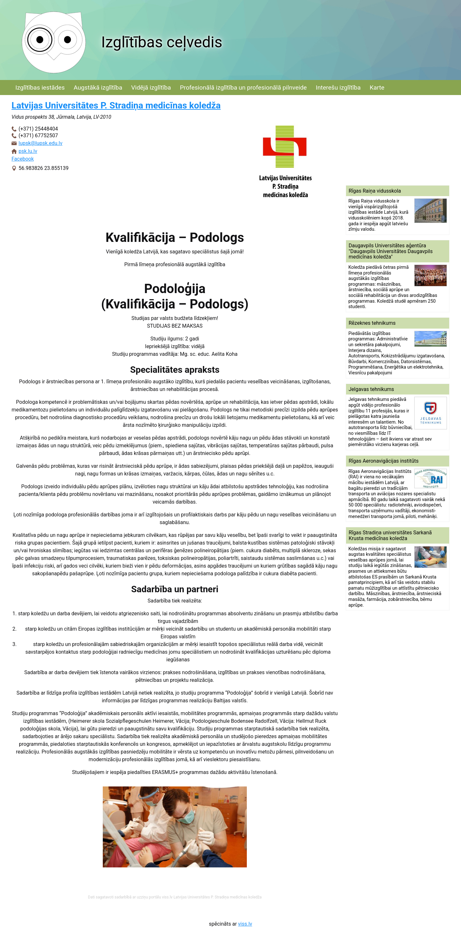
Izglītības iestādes (40, 87)
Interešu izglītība (338, 87)
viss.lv (245, 924)
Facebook (23, 159)
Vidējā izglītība (151, 87)
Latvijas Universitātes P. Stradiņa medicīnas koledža (116, 105)
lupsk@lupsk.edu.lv (40, 143)
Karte (377, 87)
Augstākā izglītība (98, 87)
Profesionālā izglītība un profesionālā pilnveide (243, 87)
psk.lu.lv (28, 151)
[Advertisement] (397, 140)
